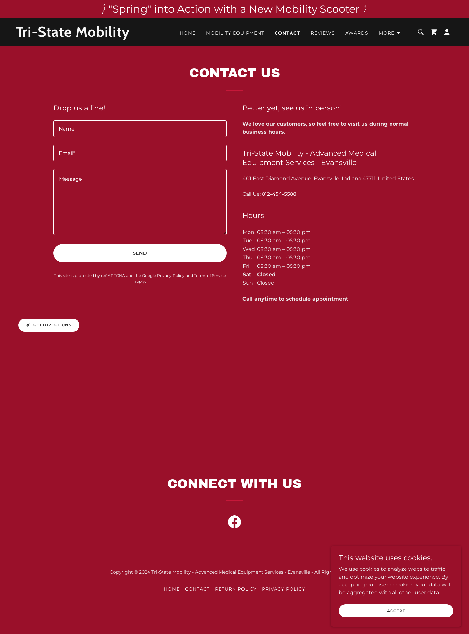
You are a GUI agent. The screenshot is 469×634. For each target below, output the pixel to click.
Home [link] (188, 33)
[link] (92, 35)
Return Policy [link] (236, 589)
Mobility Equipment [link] (235, 33)
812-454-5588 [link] (279, 194)
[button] (390, 33)
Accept (396, 610)
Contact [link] (287, 33)
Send (140, 253)
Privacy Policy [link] (171, 275)
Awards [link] (356, 33)
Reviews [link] (323, 33)
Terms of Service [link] (210, 275)
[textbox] (140, 128)
